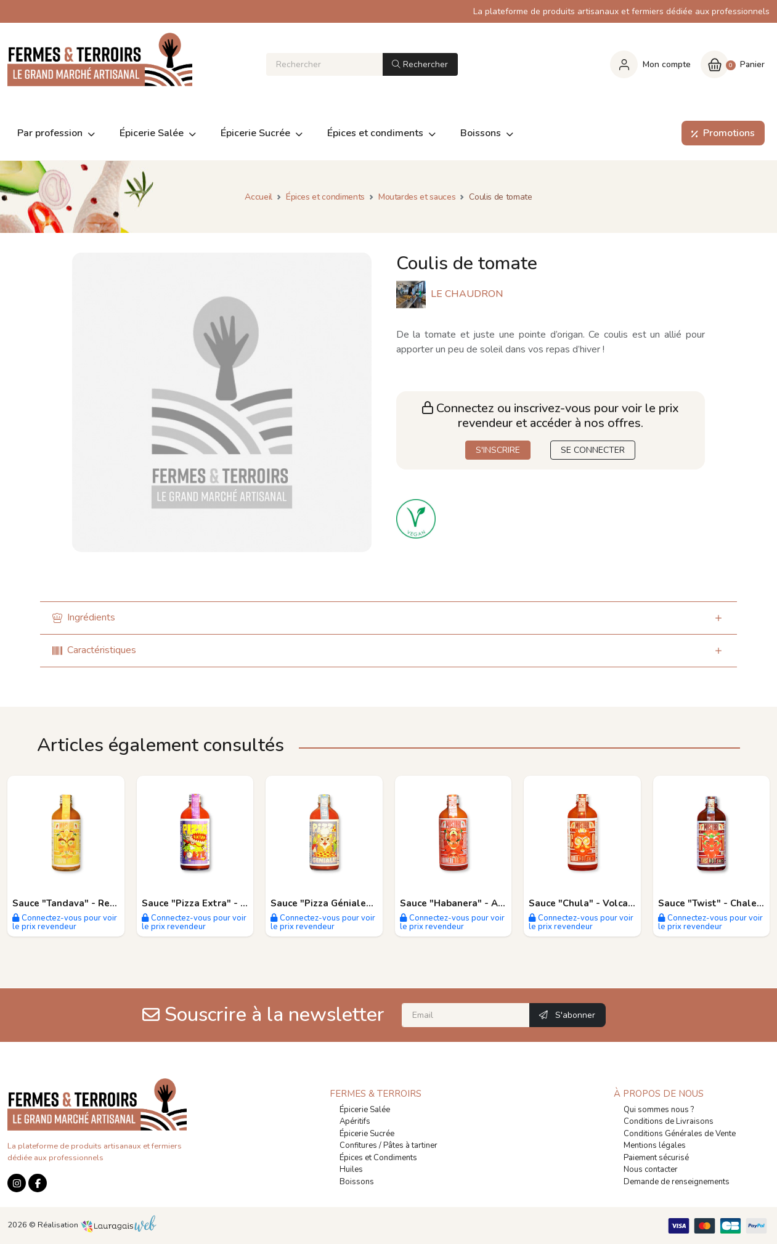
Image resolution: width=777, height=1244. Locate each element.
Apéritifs (355, 1121)
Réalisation (97, 1224)
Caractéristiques (94, 650)
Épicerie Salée (365, 1109)
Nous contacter (651, 1169)
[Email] (466, 1015)
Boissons (357, 1181)
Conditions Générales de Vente (680, 1133)
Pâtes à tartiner (410, 1145)
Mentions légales (655, 1145)
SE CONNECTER (593, 450)
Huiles (351, 1169)
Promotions (720, 133)
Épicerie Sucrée (367, 1133)
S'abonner (567, 1015)
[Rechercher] (324, 64)
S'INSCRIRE (498, 450)
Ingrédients (83, 617)
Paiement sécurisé (656, 1157)
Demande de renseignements (677, 1181)
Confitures (358, 1145)
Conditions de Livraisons (669, 1121)
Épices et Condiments (378, 1157)
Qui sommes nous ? (659, 1109)
